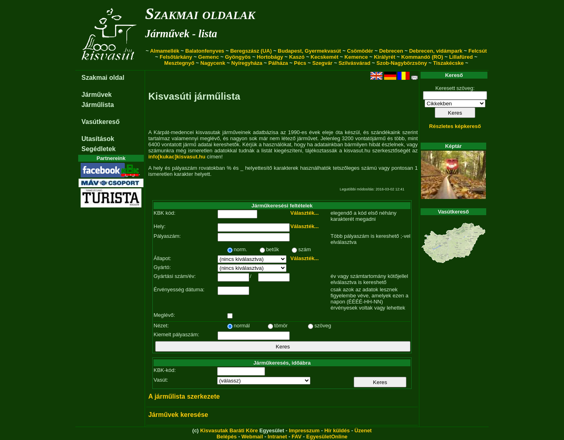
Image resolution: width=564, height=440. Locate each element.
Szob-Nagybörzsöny (401, 63)
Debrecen (391, 51)
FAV (296, 437)
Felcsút (477, 51)
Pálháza (278, 63)
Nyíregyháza (247, 63)
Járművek (96, 94)
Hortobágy (270, 57)
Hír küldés (337, 430)
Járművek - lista (181, 34)
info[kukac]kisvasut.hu (176, 157)
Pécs (300, 63)
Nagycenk (213, 63)
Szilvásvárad (354, 63)
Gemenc (208, 57)
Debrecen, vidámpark (436, 51)
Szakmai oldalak (200, 13)
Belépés (226, 437)
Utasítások (97, 138)
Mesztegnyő (179, 63)
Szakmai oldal (102, 77)
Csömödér (360, 51)
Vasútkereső (100, 121)
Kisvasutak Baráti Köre (229, 430)
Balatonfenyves (204, 51)
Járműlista (97, 104)
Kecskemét (325, 57)
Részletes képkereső (455, 126)
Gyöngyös (238, 57)
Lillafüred (461, 57)
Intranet (277, 437)
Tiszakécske (448, 63)
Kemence (356, 57)
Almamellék (164, 51)
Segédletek (98, 148)
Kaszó (296, 57)
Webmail (252, 437)
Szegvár (322, 63)
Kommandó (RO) (422, 57)
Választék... (305, 213)
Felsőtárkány (176, 57)
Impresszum (304, 430)
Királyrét (384, 57)
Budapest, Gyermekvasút (309, 51)
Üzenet (363, 430)
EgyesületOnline (327, 437)
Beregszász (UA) (251, 51)
